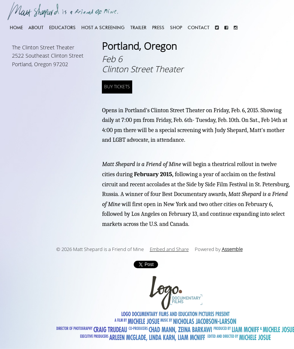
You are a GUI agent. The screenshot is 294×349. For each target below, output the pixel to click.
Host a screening (103, 27)
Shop (176, 27)
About (35, 27)
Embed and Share (169, 249)
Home (16, 27)
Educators (62, 27)
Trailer (138, 27)
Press (158, 27)
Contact (198, 27)
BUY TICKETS (117, 86)
